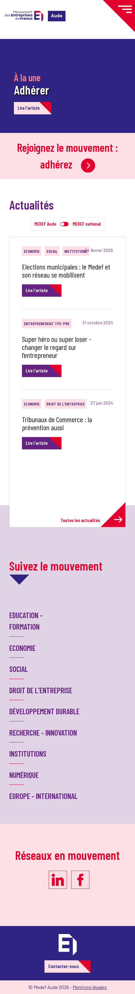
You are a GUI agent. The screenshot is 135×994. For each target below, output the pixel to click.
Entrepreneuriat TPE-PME (47, 323)
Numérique (24, 774)
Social (51, 251)
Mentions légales (90, 987)
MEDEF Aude (45, 224)
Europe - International (43, 796)
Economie (32, 251)
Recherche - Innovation (43, 732)
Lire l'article (29, 108)
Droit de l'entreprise (65, 403)
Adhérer (31, 89)
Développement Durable (44, 711)
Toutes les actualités (91, 519)
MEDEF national (87, 224)
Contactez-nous (63, 966)
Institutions (75, 251)
